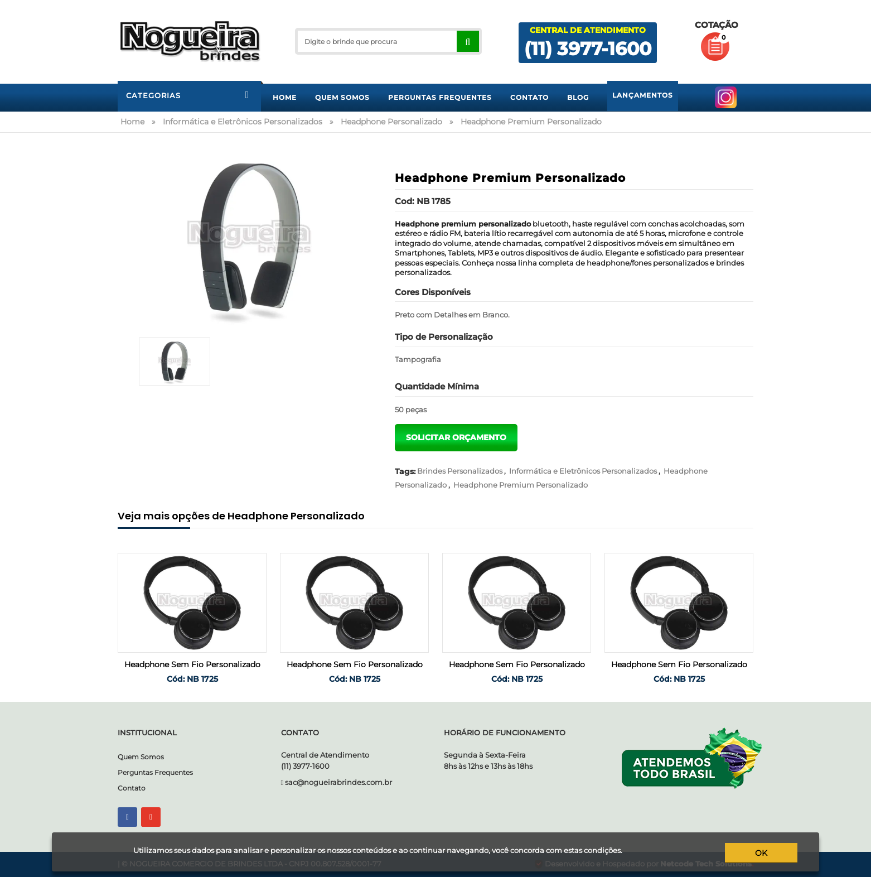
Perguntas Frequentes (155, 772)
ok (761, 853)
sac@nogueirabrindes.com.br (338, 782)
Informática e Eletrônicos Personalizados (583, 470)
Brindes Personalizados (459, 470)
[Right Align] (467, 41)
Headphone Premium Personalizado (520, 484)
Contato (132, 788)
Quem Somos (141, 757)
